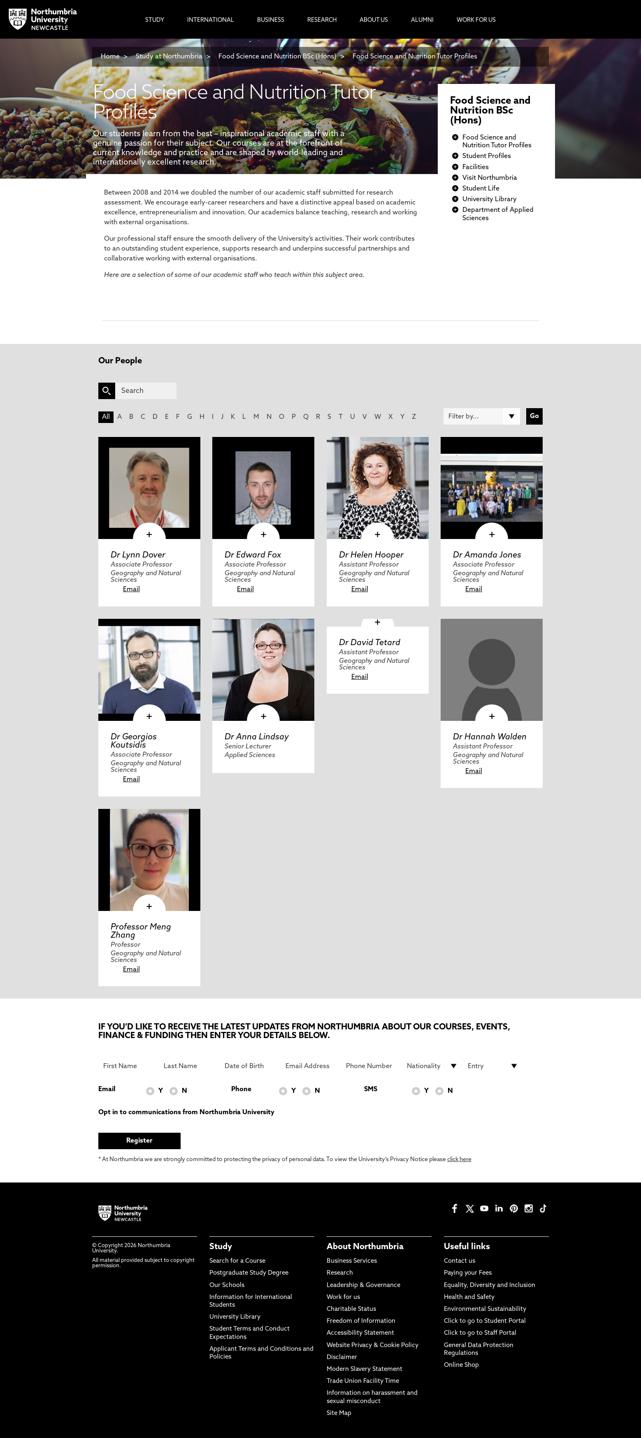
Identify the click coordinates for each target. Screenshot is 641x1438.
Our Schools (226, 1285)
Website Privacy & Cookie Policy (372, 1346)
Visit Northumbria (489, 178)
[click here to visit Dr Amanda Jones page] (492, 488)
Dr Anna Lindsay (257, 737)
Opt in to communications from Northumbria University (186, 1112)
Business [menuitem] (270, 20)
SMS (370, 1089)
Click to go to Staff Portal (480, 1333)
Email (131, 589)
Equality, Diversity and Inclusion (489, 1285)
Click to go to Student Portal (485, 1321)
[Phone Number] (371, 1066)
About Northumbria (365, 1247)
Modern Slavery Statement (364, 1369)
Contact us (459, 1261)
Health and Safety (469, 1297)
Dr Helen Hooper (371, 555)
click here (459, 1160)
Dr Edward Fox (253, 555)
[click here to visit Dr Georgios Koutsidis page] (149, 670)
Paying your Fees (468, 1273)
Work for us (343, 1297)
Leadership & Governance (363, 1285)
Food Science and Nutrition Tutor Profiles (415, 56)
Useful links (467, 1247)
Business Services (352, 1261)
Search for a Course (237, 1261)
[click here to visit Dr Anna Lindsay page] (263, 670)
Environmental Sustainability (485, 1309)
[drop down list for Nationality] (432, 1066)
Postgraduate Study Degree (248, 1273)
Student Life (480, 189)
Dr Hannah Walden (490, 737)
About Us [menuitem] (374, 20)
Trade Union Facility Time (363, 1381)
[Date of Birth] (250, 1066)
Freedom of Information (361, 1321)
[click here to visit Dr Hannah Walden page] (492, 670)
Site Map (339, 1413)
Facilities (475, 167)
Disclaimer (342, 1357)
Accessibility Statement (360, 1333)
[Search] (146, 391)
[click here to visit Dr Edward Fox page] (263, 488)
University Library (489, 199)
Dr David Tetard (369, 643)
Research (340, 1273)
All (106, 417)
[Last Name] (189, 1066)
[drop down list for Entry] (493, 1066)
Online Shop (461, 1365)
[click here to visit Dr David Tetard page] (378, 623)
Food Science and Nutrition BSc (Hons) (277, 56)
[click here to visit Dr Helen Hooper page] (378, 488)
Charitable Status (351, 1309)
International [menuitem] (210, 20)
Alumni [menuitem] (422, 20)
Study (220, 1247)
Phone (241, 1089)
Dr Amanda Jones (487, 555)
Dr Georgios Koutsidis (134, 741)
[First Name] (128, 1066)
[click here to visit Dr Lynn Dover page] (149, 488)
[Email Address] (311, 1066)
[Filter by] (482, 416)
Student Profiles (486, 156)
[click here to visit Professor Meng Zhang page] (149, 860)
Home (110, 56)
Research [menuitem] (322, 20)
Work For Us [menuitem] (476, 20)
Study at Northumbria (169, 56)
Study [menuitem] (154, 20)
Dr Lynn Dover (138, 555)
